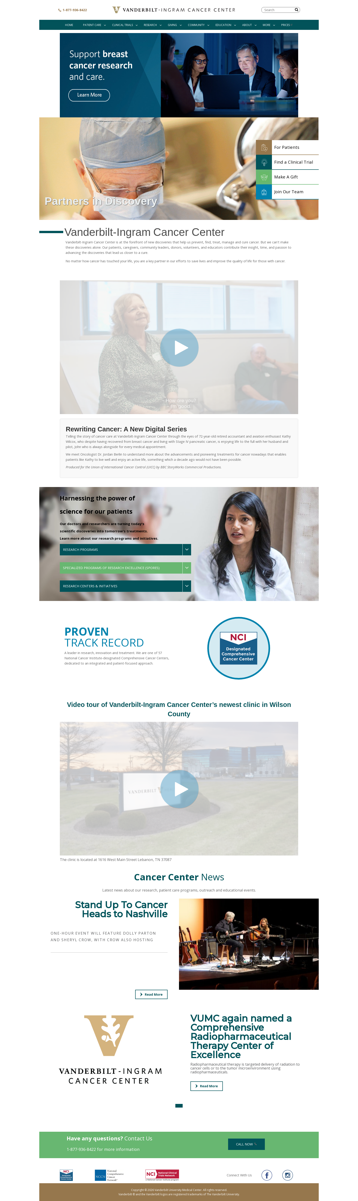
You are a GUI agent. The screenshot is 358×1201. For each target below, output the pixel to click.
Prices (287, 25)
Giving (172, 25)
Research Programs (80, 549)
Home (69, 25)
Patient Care (92, 25)
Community (196, 25)
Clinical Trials (122, 25)
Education (223, 25)
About (247, 25)
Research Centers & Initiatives (90, 586)
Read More (151, 994)
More (266, 25)
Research (150, 25)
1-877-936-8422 (72, 10)
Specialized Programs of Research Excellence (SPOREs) (111, 568)
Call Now (246, 1144)
